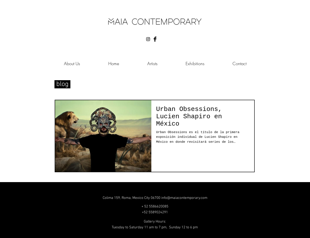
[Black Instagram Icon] (148, 39)
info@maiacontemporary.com (184, 198)
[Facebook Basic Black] (155, 39)
